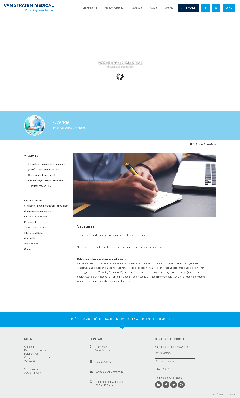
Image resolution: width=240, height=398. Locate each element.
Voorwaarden (31, 243)
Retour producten (33, 200)
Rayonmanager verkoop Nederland (45, 180)
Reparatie (136, 7)
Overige (168, 7)
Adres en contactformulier (110, 371)
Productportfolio (114, 7)
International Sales (33, 233)
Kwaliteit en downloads (35, 216)
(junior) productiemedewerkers (43, 169)
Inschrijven (162, 368)
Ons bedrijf (29, 238)
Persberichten (31, 222)
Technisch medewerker (39, 186)
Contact (28, 249)
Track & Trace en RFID (35, 227)
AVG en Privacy (32, 372)
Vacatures (211, 144)
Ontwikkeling (90, 7)
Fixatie (153, 7)
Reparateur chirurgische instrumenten (47, 164)
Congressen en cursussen (37, 211)
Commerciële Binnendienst (41, 175)
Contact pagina (156, 247)
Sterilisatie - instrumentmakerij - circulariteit (46, 205)
